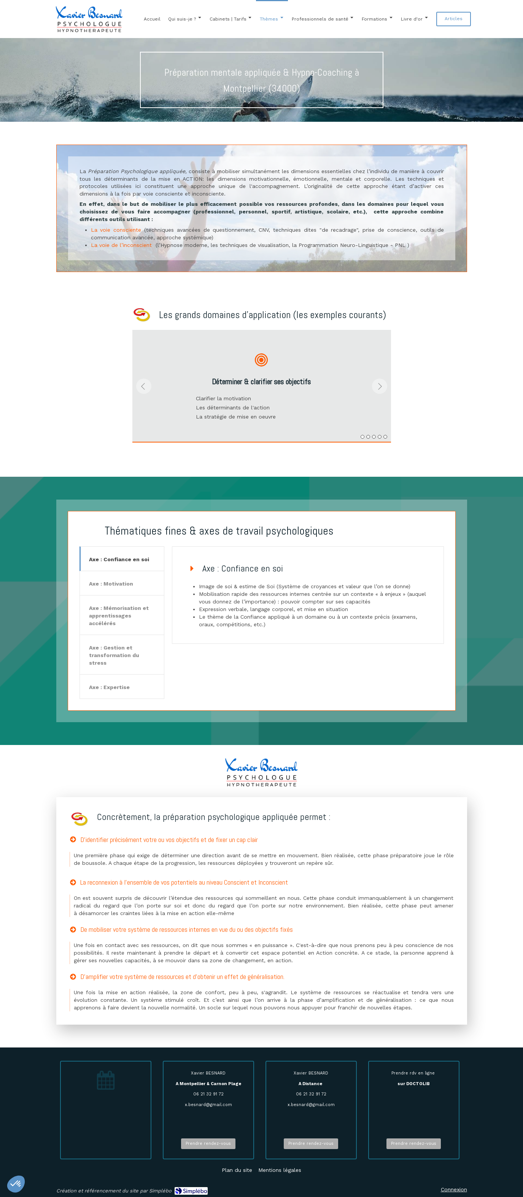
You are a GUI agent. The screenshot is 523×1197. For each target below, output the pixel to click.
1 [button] (362, 437)
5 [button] (385, 437)
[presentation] (122, 560)
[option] (261, 386)
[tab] (122, 558)
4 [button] (380, 437)
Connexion (454, 1189)
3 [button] (374, 437)
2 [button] (368, 437)
